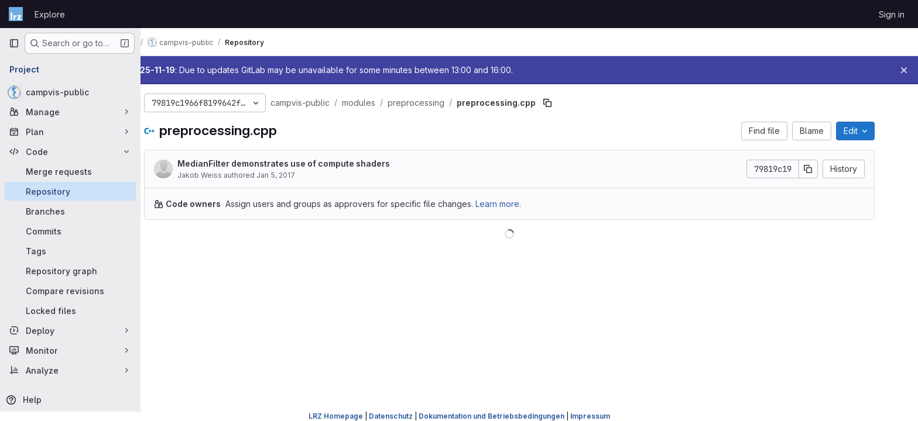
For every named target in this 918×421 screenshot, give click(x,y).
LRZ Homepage (336, 416)
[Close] (904, 70)
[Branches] (70, 211)
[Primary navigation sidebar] (14, 43)
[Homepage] (15, 14)
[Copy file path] (567, 103)
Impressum (590, 416)
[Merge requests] (70, 171)
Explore (50, 14)
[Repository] (70, 191)
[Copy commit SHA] (828, 169)
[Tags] (70, 250)
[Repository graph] (70, 270)
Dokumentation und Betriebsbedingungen (491, 416)
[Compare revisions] (70, 290)
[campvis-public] (70, 91)
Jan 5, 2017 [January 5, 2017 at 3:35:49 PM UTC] (295, 175)
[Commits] (70, 231)
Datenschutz (391, 416)
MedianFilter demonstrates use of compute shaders (303, 163)
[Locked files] (70, 310)
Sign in (892, 14)
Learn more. (518, 204)
